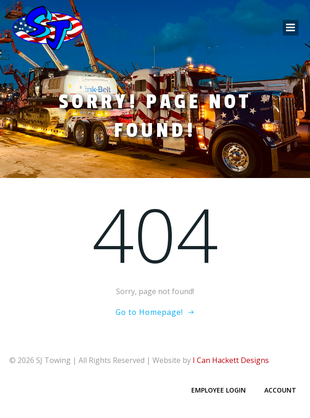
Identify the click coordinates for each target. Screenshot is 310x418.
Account (280, 390)
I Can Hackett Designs (231, 360)
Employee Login (218, 390)
